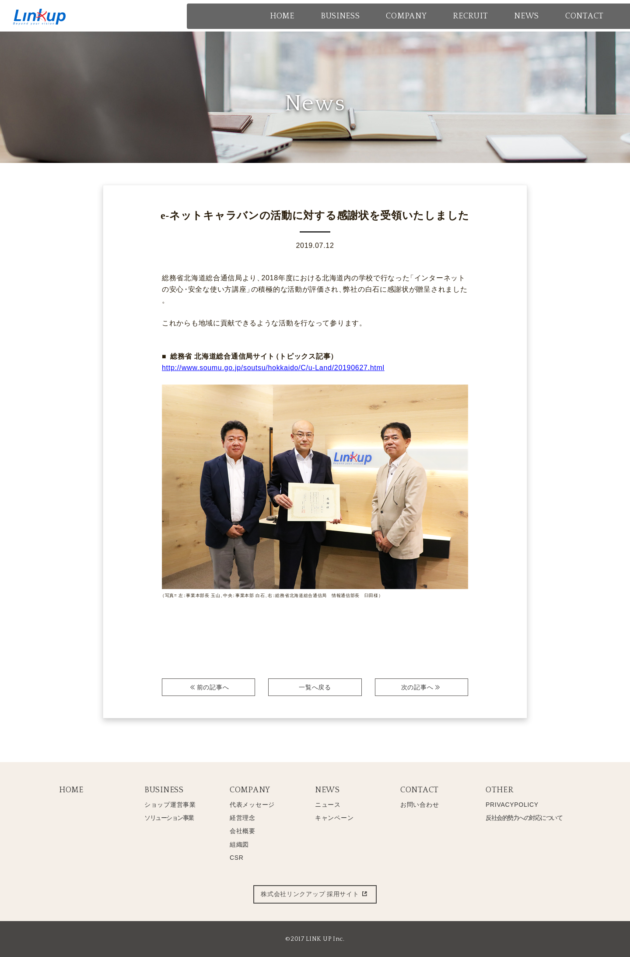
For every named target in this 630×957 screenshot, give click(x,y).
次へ (421, 687)
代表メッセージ (252, 804)
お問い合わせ (419, 804)
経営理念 (243, 817)
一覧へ (315, 687)
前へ (208, 687)
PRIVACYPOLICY (512, 804)
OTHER (500, 790)
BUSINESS (164, 790)
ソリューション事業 (169, 817)
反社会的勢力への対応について (524, 817)
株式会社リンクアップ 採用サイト (315, 894)
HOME (71, 790)
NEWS (327, 790)
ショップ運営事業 (170, 804)
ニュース (328, 804)
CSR (237, 857)
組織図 (239, 844)
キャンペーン (334, 817)
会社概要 (243, 830)
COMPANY (250, 790)
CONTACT (419, 790)
